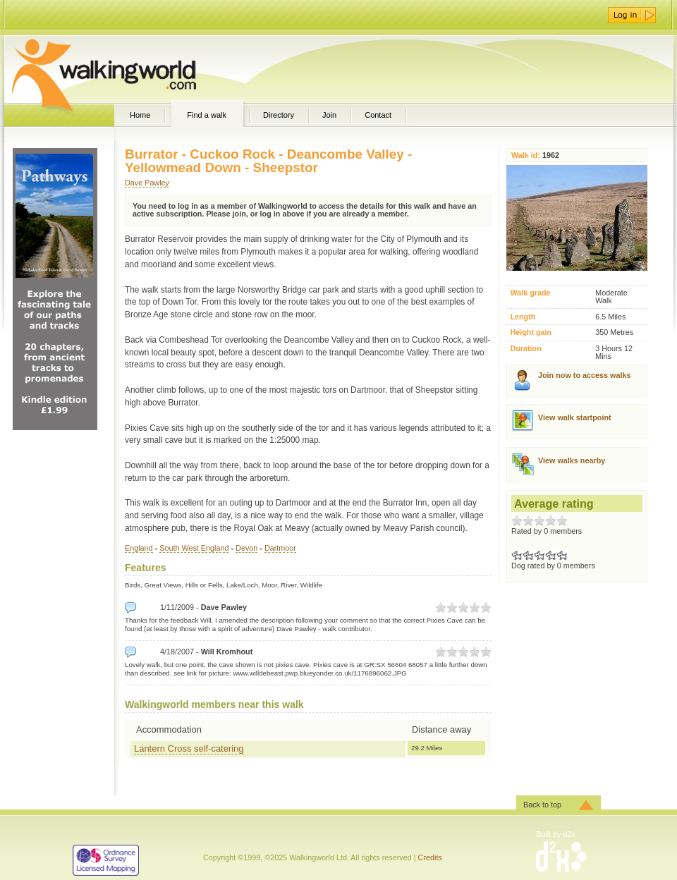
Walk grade (530, 293)
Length (522, 317)
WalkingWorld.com (128, 69)
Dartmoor (280, 548)
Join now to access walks (584, 375)
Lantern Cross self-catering (189, 748)
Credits (430, 857)
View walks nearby (571, 460)
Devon (246, 548)
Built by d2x (555, 834)
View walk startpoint (574, 417)
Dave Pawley (147, 182)
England (139, 548)
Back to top (542, 804)
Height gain (530, 332)
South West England (193, 548)
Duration (525, 349)
